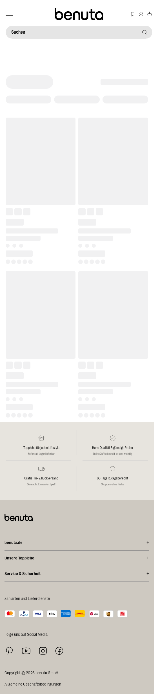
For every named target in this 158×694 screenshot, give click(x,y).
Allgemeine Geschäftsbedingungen (33, 684)
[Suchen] (79, 32)
